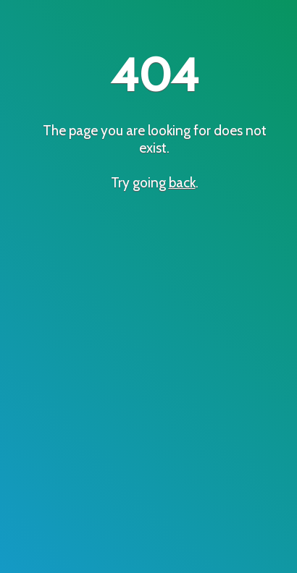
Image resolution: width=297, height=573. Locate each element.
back (182, 182)
